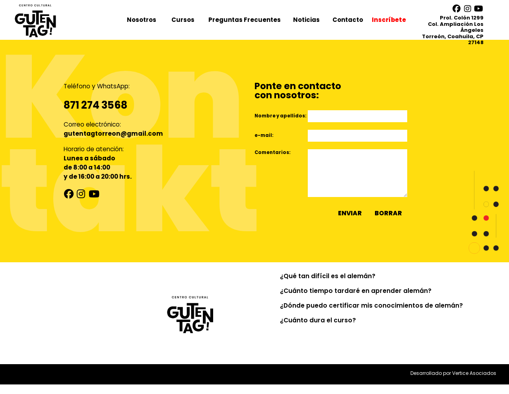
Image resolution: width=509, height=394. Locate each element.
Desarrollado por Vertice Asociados (453, 382)
